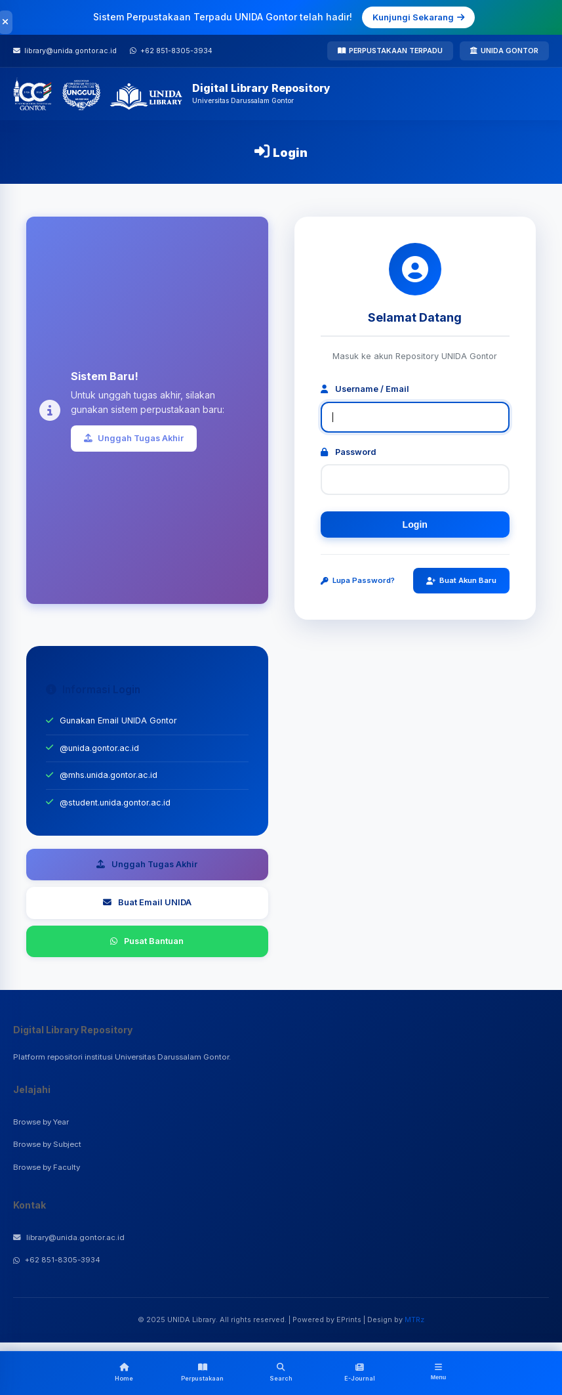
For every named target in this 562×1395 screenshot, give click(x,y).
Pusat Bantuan (147, 941)
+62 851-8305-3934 (56, 1259)
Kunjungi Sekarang (418, 17)
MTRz (414, 1319)
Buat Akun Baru (461, 580)
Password (348, 452)
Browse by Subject (47, 1144)
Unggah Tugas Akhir (134, 438)
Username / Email (365, 389)
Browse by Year (41, 1122)
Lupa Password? (358, 580)
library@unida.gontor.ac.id (69, 1237)
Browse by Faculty (46, 1167)
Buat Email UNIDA (147, 902)
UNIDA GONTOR (504, 50)
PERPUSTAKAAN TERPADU (390, 50)
